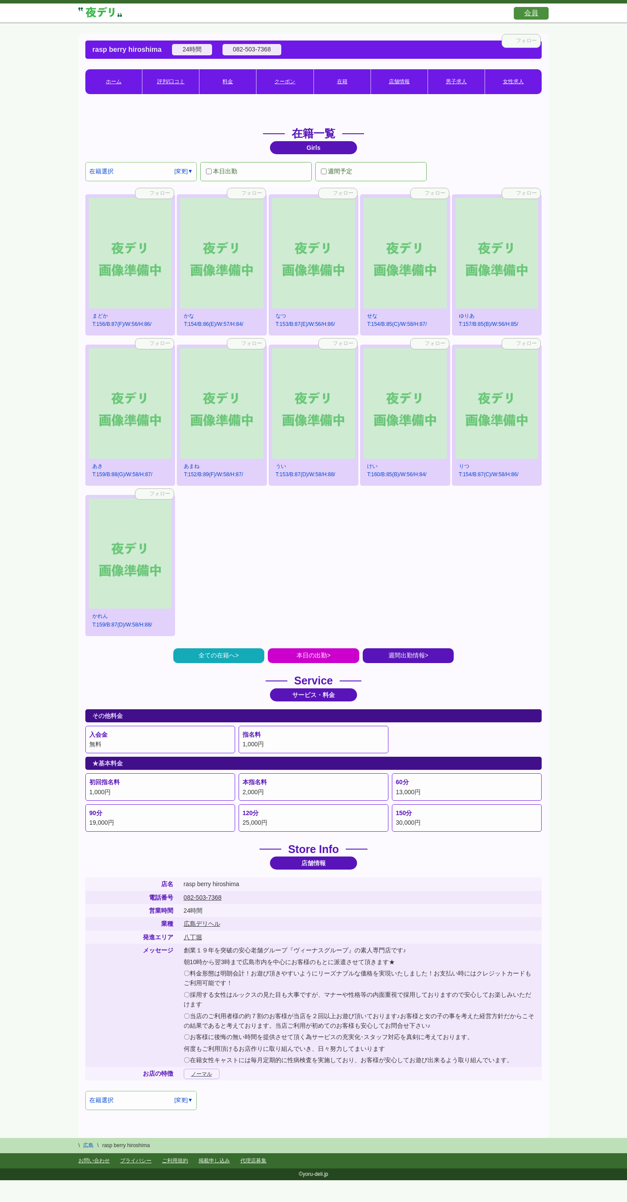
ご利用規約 (175, 1161)
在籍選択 (101, 171)
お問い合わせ (94, 1161)
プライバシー (136, 1161)
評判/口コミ (171, 81)
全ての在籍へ (217, 655)
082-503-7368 (203, 897)
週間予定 (336, 171)
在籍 (342, 81)
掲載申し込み (214, 1161)
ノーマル (201, 1074)
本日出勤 (221, 171)
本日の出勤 (312, 655)
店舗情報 (399, 81)
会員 (531, 13)
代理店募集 (253, 1161)
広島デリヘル (202, 923)
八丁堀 (193, 937)
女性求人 (513, 81)
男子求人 (456, 81)
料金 (227, 81)
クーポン (284, 81)
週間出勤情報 (406, 655)
